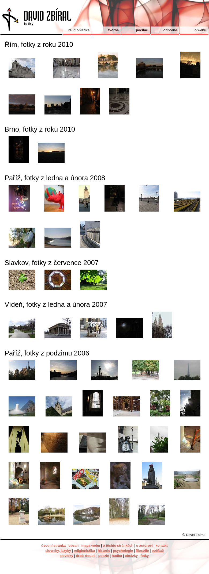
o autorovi (144, 546)
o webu (200, 30)
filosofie (142, 551)
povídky (66, 556)
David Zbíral (36, 21)
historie (104, 551)
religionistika (78, 30)
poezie (103, 556)
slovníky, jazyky (58, 551)
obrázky (131, 556)
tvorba (113, 30)
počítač (142, 30)
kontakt (161, 546)
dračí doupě (86, 556)
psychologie (123, 551)
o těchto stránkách (118, 546)
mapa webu (90, 546)
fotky (145, 556)
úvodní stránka (53, 546)
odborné (170, 30)
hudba (117, 556)
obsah (74, 546)
